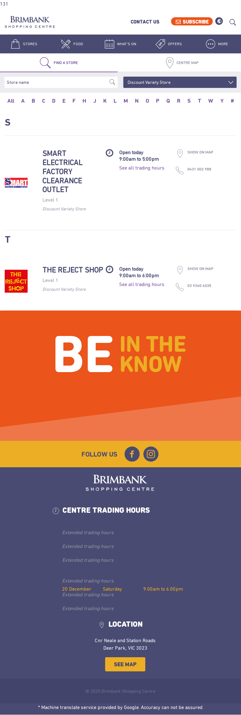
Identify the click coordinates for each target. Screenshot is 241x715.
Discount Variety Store (64, 208)
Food (72, 44)
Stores (24, 44)
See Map (125, 664)
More (217, 44)
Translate (219, 21)
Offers (169, 44)
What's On (120, 44)
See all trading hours (141, 168)
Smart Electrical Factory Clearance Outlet (62, 171)
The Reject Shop (72, 270)
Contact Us (145, 21)
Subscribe (196, 21)
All (10, 100)
